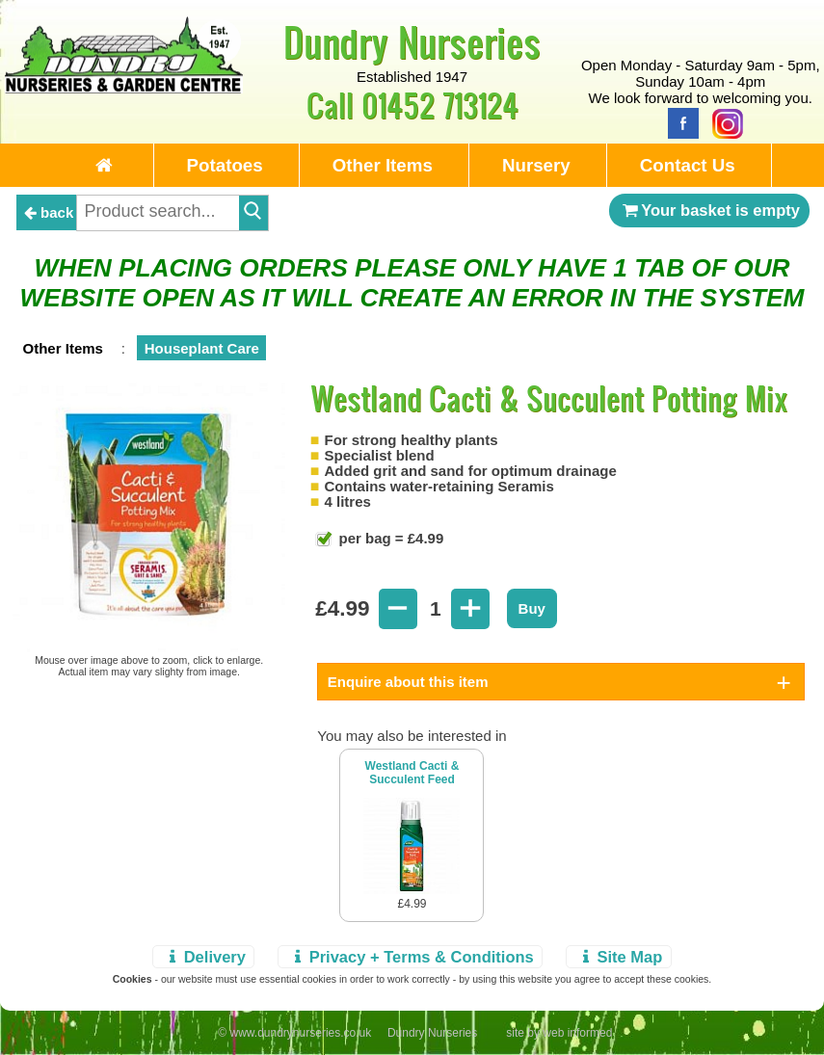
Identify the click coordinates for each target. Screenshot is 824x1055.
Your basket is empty (709, 210)
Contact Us (687, 165)
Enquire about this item (408, 681)
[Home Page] (124, 88)
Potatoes (225, 165)
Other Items (382, 165)
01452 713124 (439, 104)
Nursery (536, 165)
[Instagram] (723, 122)
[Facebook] (678, 122)
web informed (577, 1033)
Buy (531, 608)
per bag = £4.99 (388, 538)
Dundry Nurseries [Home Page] (412, 41)
